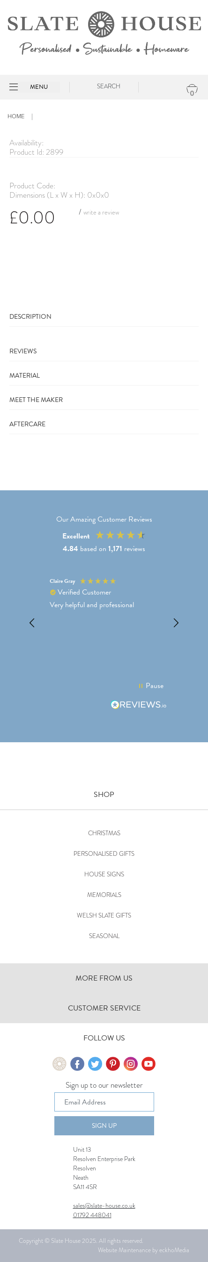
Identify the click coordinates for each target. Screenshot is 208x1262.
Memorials (104, 894)
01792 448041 (92, 1214)
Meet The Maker (36, 400)
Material (24, 375)
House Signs (104, 874)
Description (30, 317)
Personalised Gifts (104, 853)
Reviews (23, 351)
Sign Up (104, 1126)
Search (108, 86)
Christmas (104, 833)
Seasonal (104, 936)
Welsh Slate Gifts (104, 915)
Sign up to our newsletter (104, 1086)
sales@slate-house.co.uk (104, 1205)
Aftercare (27, 424)
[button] (32, 623)
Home (15, 116)
